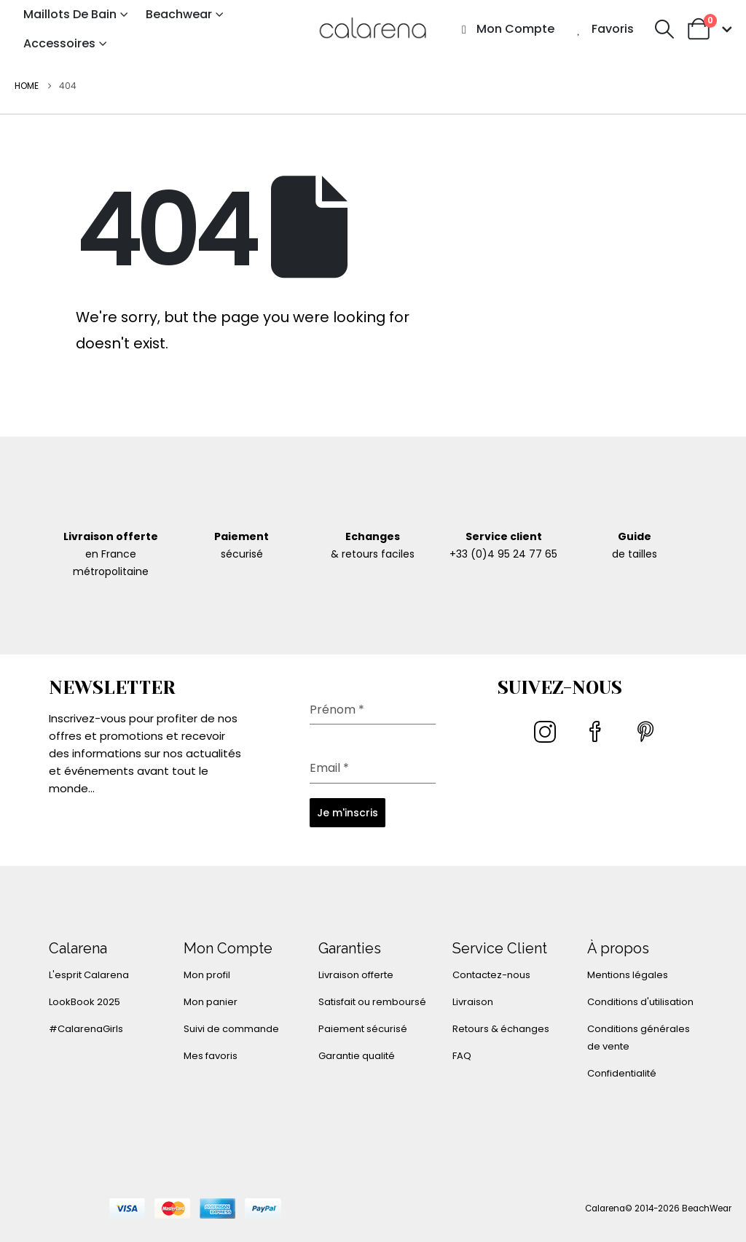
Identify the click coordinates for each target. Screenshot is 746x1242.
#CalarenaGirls (86, 1029)
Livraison (472, 1002)
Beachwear (179, 14)
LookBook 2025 (84, 1002)
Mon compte (506, 28)
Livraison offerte (355, 975)
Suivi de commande (231, 1029)
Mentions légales (627, 975)
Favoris (603, 28)
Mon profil (207, 975)
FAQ (461, 1056)
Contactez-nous (491, 975)
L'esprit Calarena (89, 975)
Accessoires (59, 43)
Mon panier (210, 1002)
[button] (664, 29)
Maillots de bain (70, 14)
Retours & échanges (500, 1029)
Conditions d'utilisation (640, 1002)
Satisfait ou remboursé (372, 1002)
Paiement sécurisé (362, 1029)
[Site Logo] (373, 29)
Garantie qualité (356, 1056)
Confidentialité (621, 1073)
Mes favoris (210, 1056)
